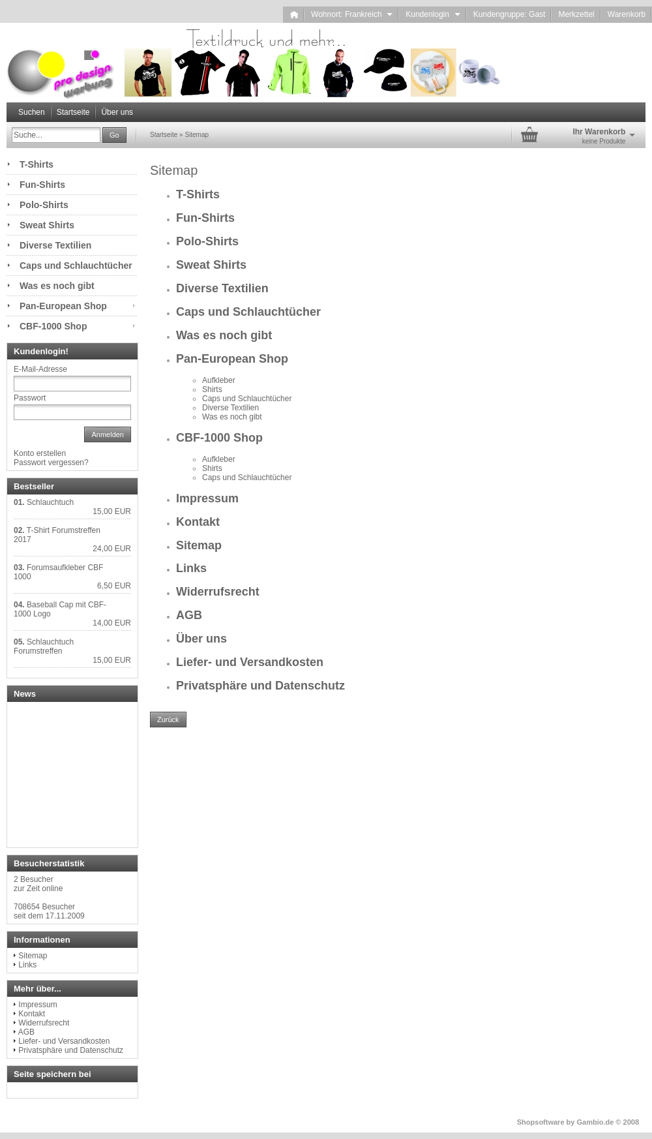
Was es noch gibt (224, 335)
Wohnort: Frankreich (352, 14)
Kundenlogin (433, 14)
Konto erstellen (40, 453)
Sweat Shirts (211, 264)
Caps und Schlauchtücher (248, 311)
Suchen (31, 112)
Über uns (117, 112)
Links (191, 568)
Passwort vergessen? (51, 462)
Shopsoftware (541, 1122)
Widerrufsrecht (217, 591)
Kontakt (198, 521)
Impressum (207, 498)
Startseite (73, 112)
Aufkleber (218, 380)
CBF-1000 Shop (219, 437)
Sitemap (199, 545)
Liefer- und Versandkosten (249, 662)
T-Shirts (198, 194)
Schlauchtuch (50, 502)
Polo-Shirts (207, 241)
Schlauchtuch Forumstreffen (44, 646)
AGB (189, 615)
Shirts (212, 389)
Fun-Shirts (205, 217)
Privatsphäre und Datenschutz (260, 685)
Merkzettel (576, 14)
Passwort (30, 397)
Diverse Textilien (222, 288)
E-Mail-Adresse (40, 369)
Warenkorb (626, 14)
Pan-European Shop (232, 358)
